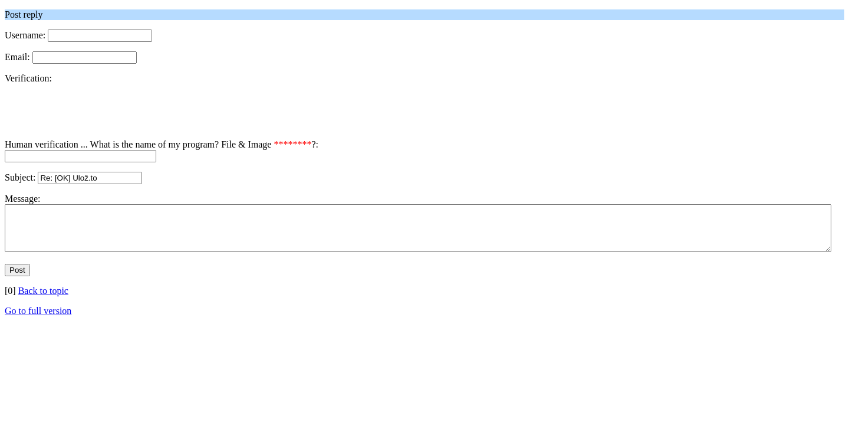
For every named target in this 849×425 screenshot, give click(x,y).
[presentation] (94, 116)
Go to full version (38, 320)
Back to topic (43, 300)
